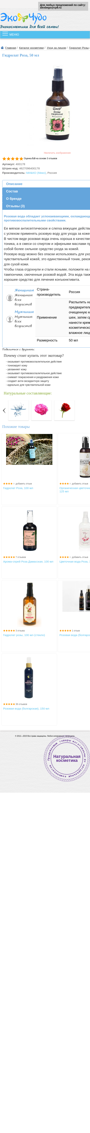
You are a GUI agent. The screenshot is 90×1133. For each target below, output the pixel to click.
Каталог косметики (31, 47)
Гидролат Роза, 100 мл (18, 488)
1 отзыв (76, 630)
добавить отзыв (24, 483)
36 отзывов (21, 704)
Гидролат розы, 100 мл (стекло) (24, 635)
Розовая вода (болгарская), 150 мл (26, 708)
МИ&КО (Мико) (36, 172)
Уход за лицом (56, 47)
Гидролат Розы (79, 47)
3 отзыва (20, 630)
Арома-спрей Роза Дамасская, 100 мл (28, 561)
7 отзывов (21, 557)
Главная (10, 47)
